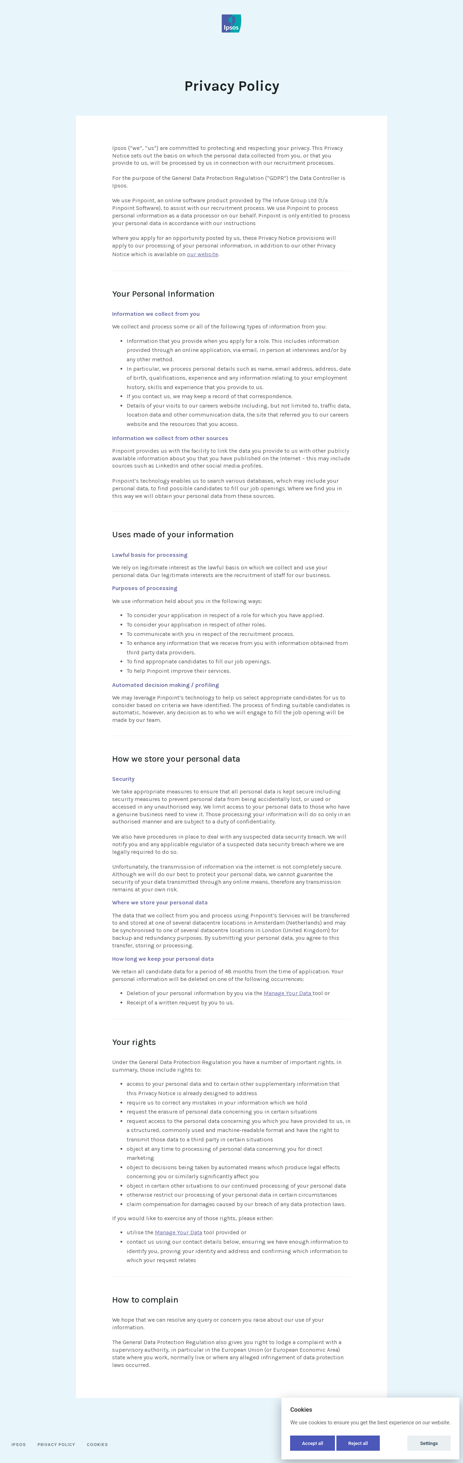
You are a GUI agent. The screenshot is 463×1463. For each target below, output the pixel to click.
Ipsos (19, 1444)
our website (202, 254)
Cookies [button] (97, 1444)
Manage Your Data (288, 993)
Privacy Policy (56, 1444)
